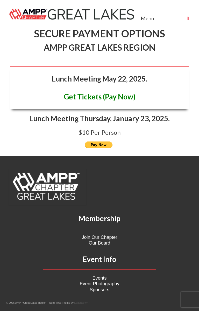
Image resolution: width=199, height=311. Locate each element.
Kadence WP (81, 302)
